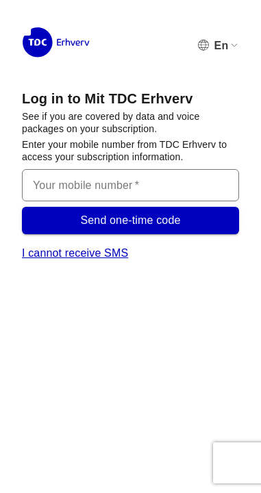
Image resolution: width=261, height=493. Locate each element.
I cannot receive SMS (75, 253)
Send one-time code (130, 220)
